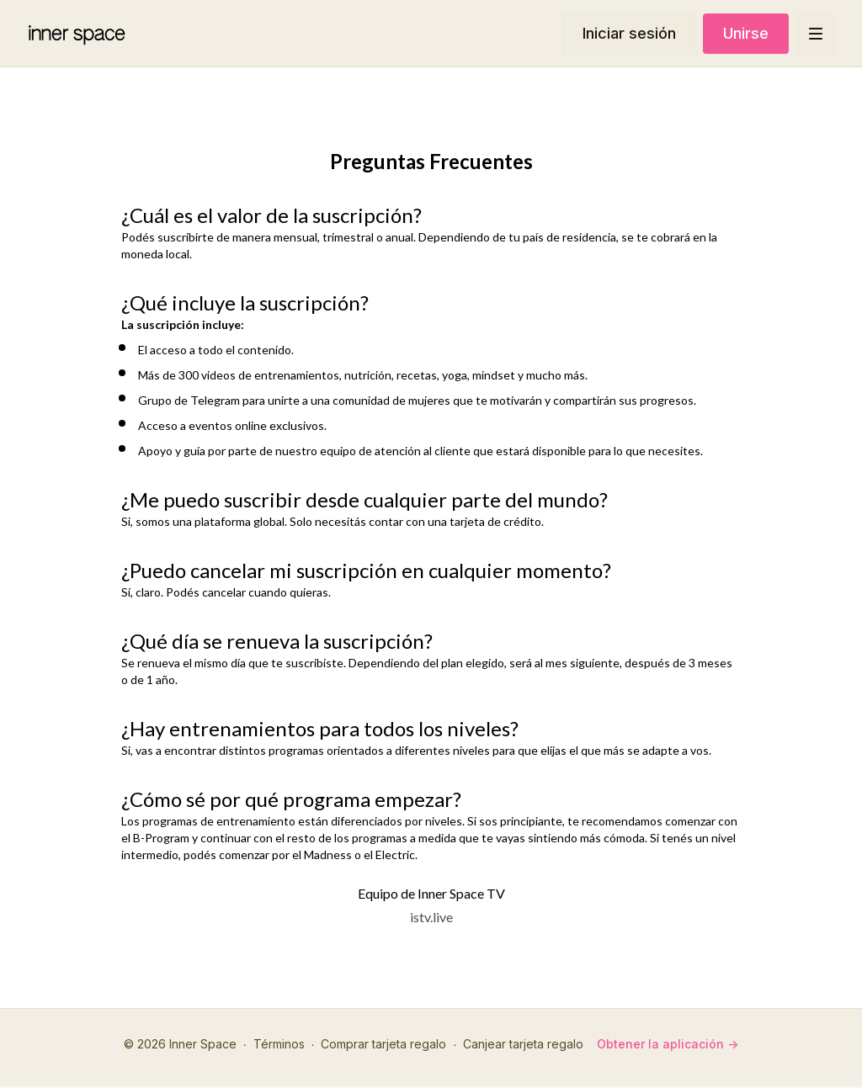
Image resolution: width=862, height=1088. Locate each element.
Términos (279, 1044)
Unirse (746, 33)
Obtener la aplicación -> (667, 1044)
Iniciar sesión (629, 33)
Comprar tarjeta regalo (383, 1044)
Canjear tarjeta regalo (523, 1044)
